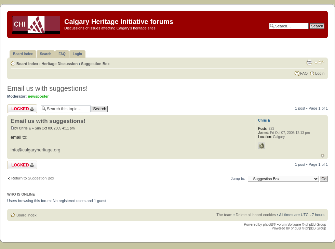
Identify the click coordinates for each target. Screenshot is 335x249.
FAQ (304, 73)
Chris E (25, 128)
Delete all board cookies (256, 215)
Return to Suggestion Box (32, 178)
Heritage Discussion (59, 64)
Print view (309, 62)
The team (224, 215)
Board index (27, 64)
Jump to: (238, 178)
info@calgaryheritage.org (35, 149)
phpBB (268, 224)
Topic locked (22, 108)
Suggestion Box (95, 64)
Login (319, 73)
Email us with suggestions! (47, 88)
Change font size (319, 62)
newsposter (38, 96)
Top (322, 156)
